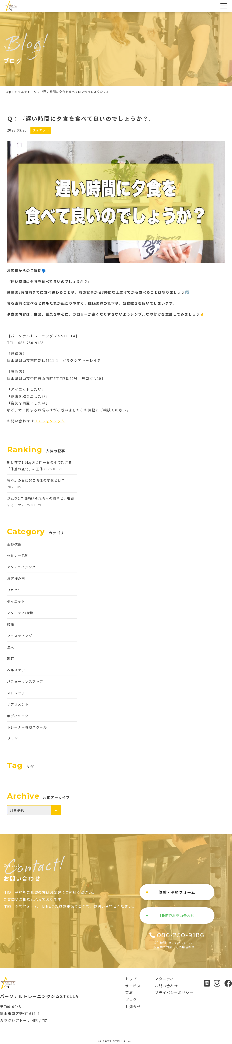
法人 (10, 647)
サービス (133, 985)
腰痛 (10, 624)
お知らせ (133, 1006)
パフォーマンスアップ (25, 681)
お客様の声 (16, 578)
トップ (131, 978)
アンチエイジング (21, 567)
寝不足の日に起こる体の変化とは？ (36, 480)
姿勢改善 (14, 544)
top (8, 91)
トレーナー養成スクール (27, 727)
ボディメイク (18, 715)
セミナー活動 (18, 555)
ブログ (12, 738)
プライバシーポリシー (174, 992)
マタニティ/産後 (20, 612)
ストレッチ (16, 693)
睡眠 (10, 658)
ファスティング (19, 635)
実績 (129, 992)
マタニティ (164, 978)
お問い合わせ (166, 985)
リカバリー (16, 590)
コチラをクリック (49, 420)
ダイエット (22, 91)
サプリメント (18, 704)
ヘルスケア (16, 670)
